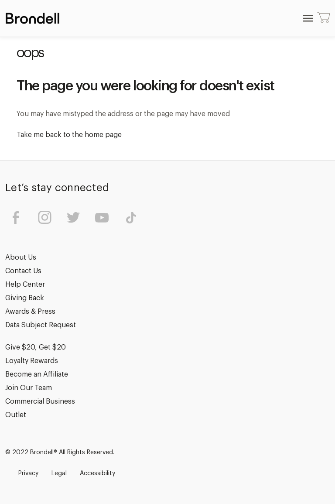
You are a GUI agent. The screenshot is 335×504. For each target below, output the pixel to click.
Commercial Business (40, 401)
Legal (59, 473)
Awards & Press (30, 311)
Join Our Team (28, 387)
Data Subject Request (40, 325)
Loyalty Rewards (31, 360)
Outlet (15, 414)
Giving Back (24, 298)
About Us (20, 257)
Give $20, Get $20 (35, 347)
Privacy (28, 473)
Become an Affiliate (36, 374)
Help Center (25, 284)
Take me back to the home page (69, 134)
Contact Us (23, 270)
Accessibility (97, 473)
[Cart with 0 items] (323, 18)
